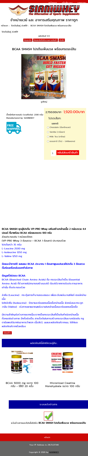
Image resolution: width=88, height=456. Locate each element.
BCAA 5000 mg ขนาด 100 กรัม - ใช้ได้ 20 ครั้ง (22, 384)
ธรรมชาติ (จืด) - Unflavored (62, 141)
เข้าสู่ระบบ (67, 3)
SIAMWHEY (54, 452)
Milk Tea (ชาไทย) (57, 136)
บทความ (81, 3)
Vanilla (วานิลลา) (57, 131)
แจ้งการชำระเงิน (77, 6)
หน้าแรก (53, 3)
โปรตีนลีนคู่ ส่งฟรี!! (19, 25)
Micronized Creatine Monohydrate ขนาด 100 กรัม (62, 384)
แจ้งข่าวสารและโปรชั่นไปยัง (48, 418)
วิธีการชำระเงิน (56, 6)
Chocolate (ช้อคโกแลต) (60, 127)
